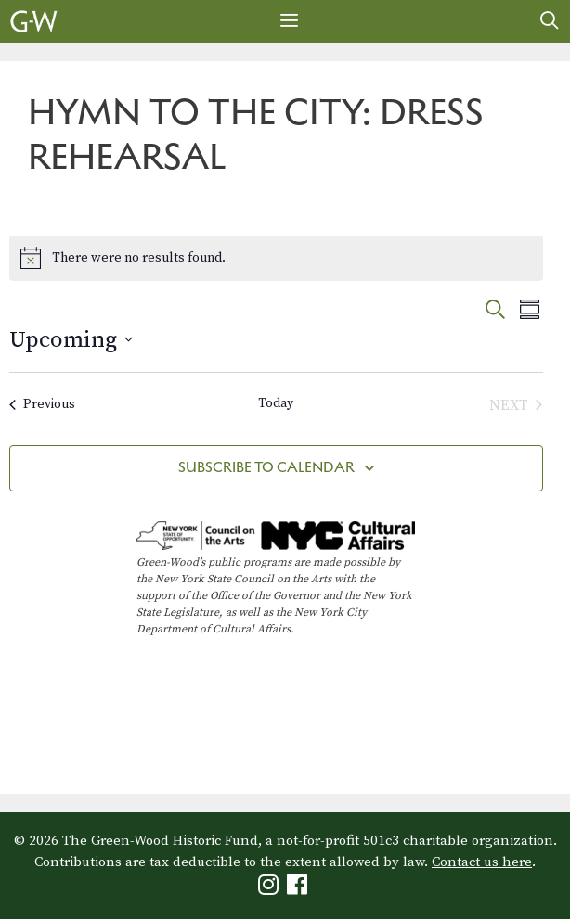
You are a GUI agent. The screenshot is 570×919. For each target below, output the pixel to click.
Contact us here (482, 862)
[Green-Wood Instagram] (270, 889)
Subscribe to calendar (266, 467)
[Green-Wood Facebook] (299, 889)
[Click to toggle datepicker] (71, 340)
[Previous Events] (42, 405)
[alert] (276, 258)
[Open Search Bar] (549, 21)
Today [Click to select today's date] (275, 403)
